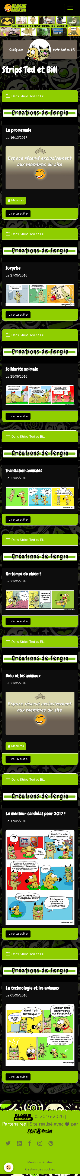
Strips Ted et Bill (32, 96)
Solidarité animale (22, 369)
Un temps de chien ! (23, 574)
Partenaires (14, 1124)
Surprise (13, 268)
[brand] (16, 8)
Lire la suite (18, 213)
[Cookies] (8, 1167)
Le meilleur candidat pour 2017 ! (35, 814)
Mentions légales (40, 1162)
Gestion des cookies (40, 1169)
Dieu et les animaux (23, 676)
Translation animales (24, 471)
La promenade (18, 130)
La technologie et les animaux (32, 988)
